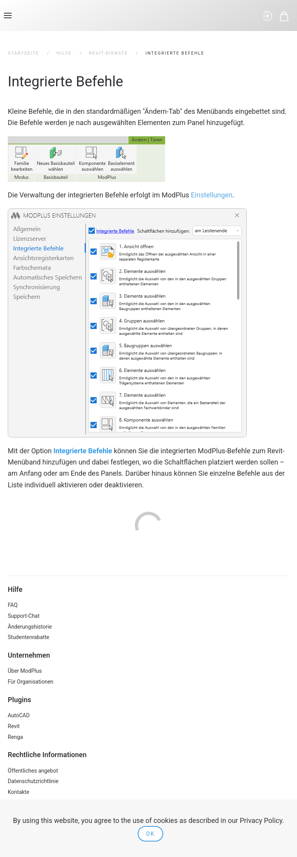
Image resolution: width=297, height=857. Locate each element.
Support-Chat (23, 616)
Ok (150, 834)
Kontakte (18, 792)
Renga (15, 737)
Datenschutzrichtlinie (33, 781)
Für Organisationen (30, 682)
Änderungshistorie (30, 627)
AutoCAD (19, 715)
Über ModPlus (25, 671)
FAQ (12, 605)
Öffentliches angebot (33, 771)
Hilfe (64, 53)
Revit (14, 726)
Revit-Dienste (108, 53)
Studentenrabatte (29, 637)
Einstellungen (211, 195)
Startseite (23, 53)
